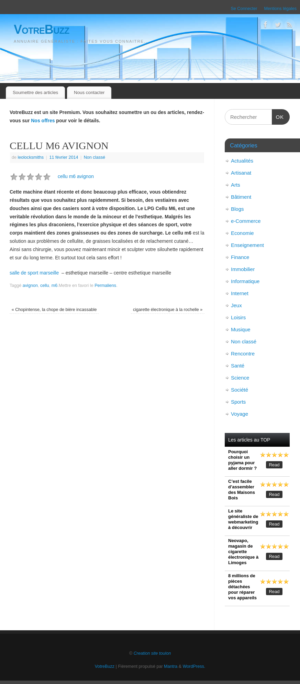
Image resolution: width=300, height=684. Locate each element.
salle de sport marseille (34, 273)
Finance (240, 257)
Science (240, 378)
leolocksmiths (31, 157)
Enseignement (247, 245)
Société (239, 390)
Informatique (245, 281)
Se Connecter (244, 8)
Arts (235, 185)
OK (278, 116)
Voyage (239, 414)
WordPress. (194, 666)
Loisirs (238, 317)
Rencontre (243, 353)
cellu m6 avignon (76, 176)
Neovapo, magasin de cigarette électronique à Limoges (243, 551)
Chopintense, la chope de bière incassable (54, 309)
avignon (30, 285)
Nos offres (43, 120)
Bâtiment (241, 197)
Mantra (170, 666)
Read (274, 464)
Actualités (242, 161)
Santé (237, 366)
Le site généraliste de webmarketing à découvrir (243, 519)
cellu (44, 285)
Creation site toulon (152, 653)
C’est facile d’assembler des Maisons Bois (241, 489)
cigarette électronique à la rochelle (167, 309)
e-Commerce (246, 221)
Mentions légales (280, 8)
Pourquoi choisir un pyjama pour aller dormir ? (242, 460)
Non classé (94, 157)
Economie (242, 233)
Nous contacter (89, 92)
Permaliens (105, 285)
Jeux (236, 305)
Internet (239, 293)
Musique (241, 329)
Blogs (237, 209)
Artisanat (241, 173)
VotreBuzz (41, 29)
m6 (55, 285)
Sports (238, 402)
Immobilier (243, 269)
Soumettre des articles (35, 92)
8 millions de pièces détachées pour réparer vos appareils (242, 586)
